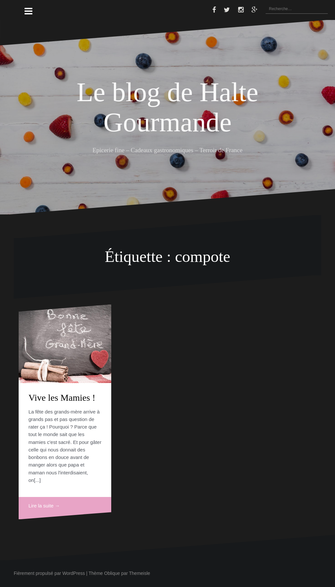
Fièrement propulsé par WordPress (49, 573)
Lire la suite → (44, 505)
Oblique (112, 573)
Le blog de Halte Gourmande (167, 107)
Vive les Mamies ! (61, 398)
